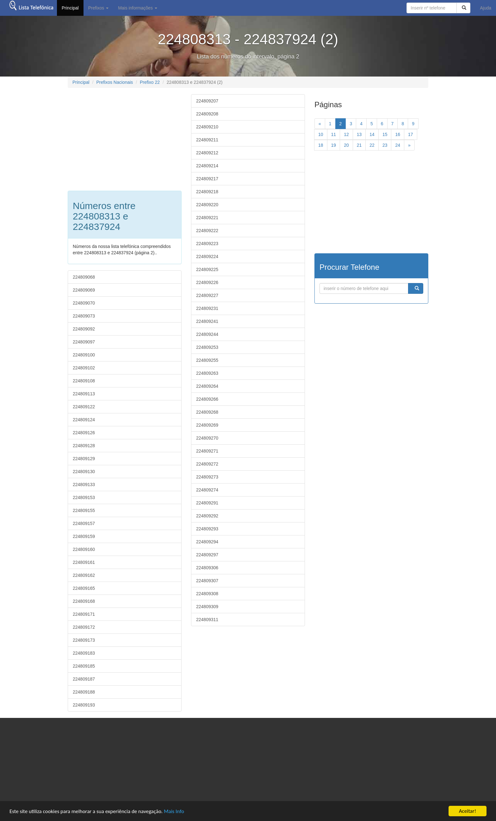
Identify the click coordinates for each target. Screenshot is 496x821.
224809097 (84, 341)
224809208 (207, 113)
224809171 (84, 614)
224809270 (207, 438)
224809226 (207, 282)
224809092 (84, 328)
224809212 (207, 152)
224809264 (207, 386)
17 (410, 134)
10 (320, 134)
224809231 (207, 308)
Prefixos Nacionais (114, 82)
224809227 (207, 295)
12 (346, 134)
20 (346, 145)
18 (320, 145)
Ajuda (485, 7)
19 (333, 145)
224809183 (84, 653)
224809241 (207, 321)
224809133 (84, 484)
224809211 (207, 139)
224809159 (84, 536)
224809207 (207, 100)
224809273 (207, 476)
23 (385, 145)
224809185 (84, 666)
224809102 (84, 367)
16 (397, 134)
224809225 (207, 269)
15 (385, 134)
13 (359, 134)
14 (372, 134)
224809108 (84, 380)
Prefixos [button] (98, 7)
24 (397, 145)
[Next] (409, 145)
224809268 (207, 412)
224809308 (207, 593)
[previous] (319, 123)
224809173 (84, 640)
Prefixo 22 (150, 82)
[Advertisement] (121, 138)
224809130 (84, 471)
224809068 (84, 277)
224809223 (207, 243)
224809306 (207, 567)
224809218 (207, 191)
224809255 (207, 360)
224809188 (84, 691)
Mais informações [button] (137, 7)
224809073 (84, 315)
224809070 (84, 303)
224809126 (84, 432)
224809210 (207, 126)
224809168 (84, 601)
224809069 (84, 290)
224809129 (84, 458)
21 (359, 145)
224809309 (207, 606)
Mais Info (174, 811)
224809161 (84, 562)
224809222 (207, 230)
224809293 (207, 528)
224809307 (207, 580)
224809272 (207, 463)
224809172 (84, 627)
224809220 (207, 204)
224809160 (84, 549)
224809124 (84, 419)
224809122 (84, 406)
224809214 (207, 165)
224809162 (84, 575)
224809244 (207, 334)
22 (372, 145)
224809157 (84, 523)
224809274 (207, 489)
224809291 (207, 502)
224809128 (84, 445)
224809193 (84, 704)
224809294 (207, 541)
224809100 (84, 354)
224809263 (207, 373)
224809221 (207, 217)
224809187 (84, 679)
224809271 (207, 451)
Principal (70, 7)
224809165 (84, 588)
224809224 (207, 256)
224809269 (207, 425)
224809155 (84, 510)
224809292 (207, 515)
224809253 (207, 347)
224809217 (207, 178)
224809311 (207, 619)
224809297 (207, 554)
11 (333, 134)
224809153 (84, 497)
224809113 (84, 393)
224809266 (207, 399)
